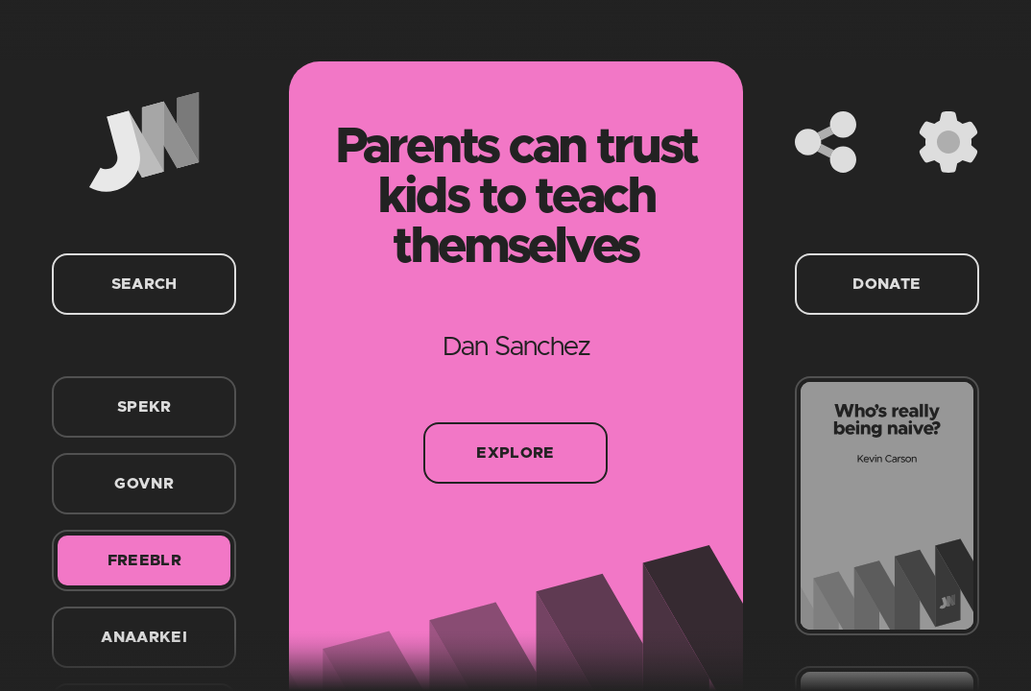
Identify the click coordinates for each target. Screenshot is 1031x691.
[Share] (825, 142)
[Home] (144, 142)
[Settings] (948, 142)
